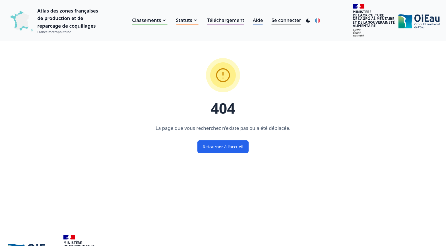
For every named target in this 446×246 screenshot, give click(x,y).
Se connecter (286, 20)
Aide (258, 20)
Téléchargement (225, 20)
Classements (149, 20)
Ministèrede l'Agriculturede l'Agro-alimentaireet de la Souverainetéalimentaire (374, 18)
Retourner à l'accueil (223, 146)
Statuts (187, 20)
